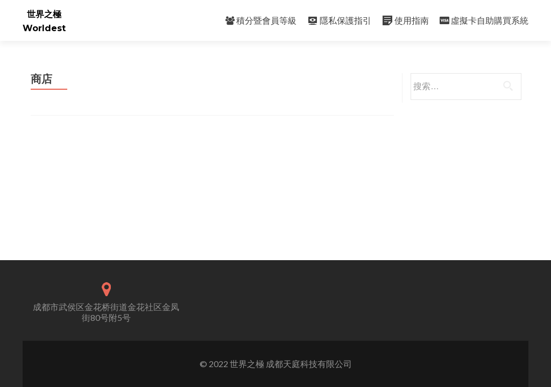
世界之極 (44, 14)
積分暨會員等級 (260, 20)
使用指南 (405, 20)
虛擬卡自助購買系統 (484, 20)
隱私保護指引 (339, 20)
